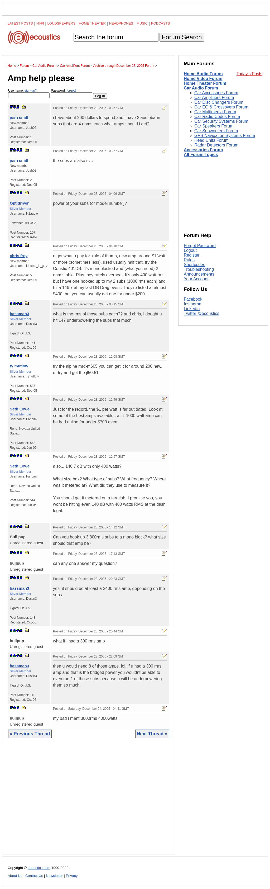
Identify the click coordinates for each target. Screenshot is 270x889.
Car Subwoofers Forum (216, 131)
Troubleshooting (199, 269)
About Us (15, 876)
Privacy (72, 876)
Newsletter (54, 876)
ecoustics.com (39, 868)
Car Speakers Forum (214, 126)
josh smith (20, 117)
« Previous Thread (30, 733)
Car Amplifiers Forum (214, 97)
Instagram (193, 304)
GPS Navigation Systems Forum (224, 135)
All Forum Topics (201, 154)
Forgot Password (200, 245)
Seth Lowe (20, 409)
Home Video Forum (203, 78)
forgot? (71, 90)
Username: (29, 93)
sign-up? (31, 90)
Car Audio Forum (201, 88)
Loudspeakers (61, 23)
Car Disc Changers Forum (218, 102)
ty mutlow (19, 366)
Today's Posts (249, 74)
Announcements (199, 274)
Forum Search (182, 37)
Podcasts (160, 23)
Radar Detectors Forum (216, 145)
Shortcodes (194, 264)
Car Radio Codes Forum (217, 116)
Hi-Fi (40, 23)
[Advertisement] (89, 800)
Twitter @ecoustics (201, 313)
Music (142, 23)
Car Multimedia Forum (215, 112)
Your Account (196, 279)
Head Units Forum (211, 140)
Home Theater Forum (205, 83)
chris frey (19, 255)
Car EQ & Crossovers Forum (221, 107)
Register (192, 255)
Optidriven (20, 203)
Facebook (193, 299)
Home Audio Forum (203, 74)
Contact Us (34, 876)
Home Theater (92, 23)
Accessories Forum (203, 150)
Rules (189, 260)
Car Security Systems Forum (221, 121)
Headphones (121, 23)
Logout (190, 250)
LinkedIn (192, 308)
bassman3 (19, 313)
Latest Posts (20, 23)
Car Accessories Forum (216, 93)
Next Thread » (152, 733)
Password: (71, 93)
